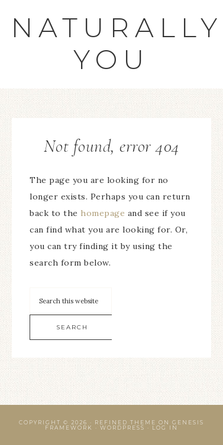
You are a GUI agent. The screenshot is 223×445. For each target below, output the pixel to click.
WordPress (122, 427)
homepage (102, 213)
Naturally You (117, 43)
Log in (165, 427)
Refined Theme (125, 422)
